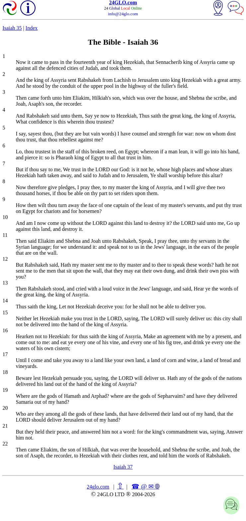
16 (5, 330)
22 (5, 443)
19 (5, 390)
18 (5, 372)
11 (4, 235)
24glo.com (98, 487)
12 (5, 259)
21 (5, 426)
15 (5, 312)
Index (32, 28)
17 (5, 354)
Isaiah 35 (12, 28)
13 (5, 283)
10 (5, 217)
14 (5, 300)
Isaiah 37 (122, 467)
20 (5, 408)
